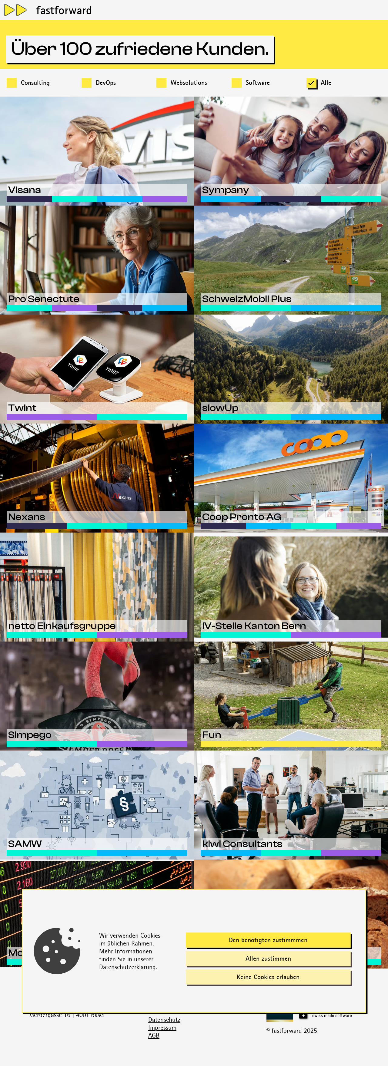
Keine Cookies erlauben (268, 977)
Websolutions (189, 82)
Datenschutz (164, 1019)
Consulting (35, 82)
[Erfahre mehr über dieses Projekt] (97, 151)
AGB (153, 1035)
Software (258, 82)
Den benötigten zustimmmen (268, 940)
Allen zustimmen (268, 958)
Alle (326, 82)
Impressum (162, 1027)
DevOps (106, 82)
